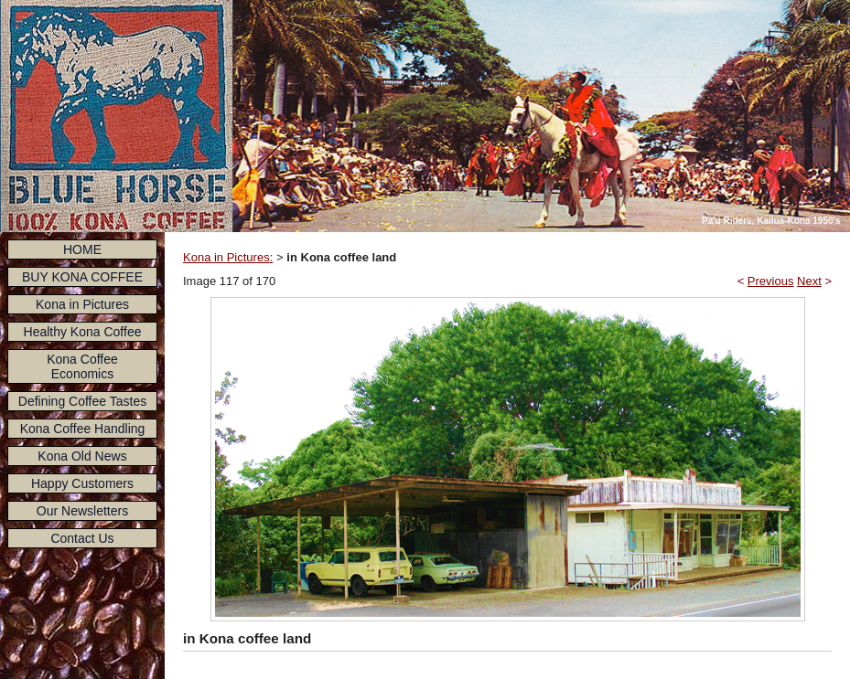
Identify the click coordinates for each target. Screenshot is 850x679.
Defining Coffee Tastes (82, 401)
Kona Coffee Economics (82, 366)
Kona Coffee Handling (82, 428)
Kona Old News (82, 456)
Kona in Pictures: (228, 257)
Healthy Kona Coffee (83, 331)
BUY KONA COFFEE (82, 277)
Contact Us (81, 538)
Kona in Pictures (82, 304)
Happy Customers (82, 483)
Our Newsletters (82, 511)
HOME (82, 249)
